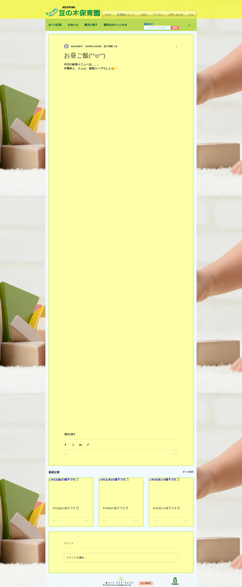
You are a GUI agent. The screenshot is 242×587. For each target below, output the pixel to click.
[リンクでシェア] (88, 444)
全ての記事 (55, 24)
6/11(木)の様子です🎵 (116, 508)
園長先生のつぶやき (115, 24)
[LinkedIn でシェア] (80, 444)
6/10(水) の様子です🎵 (166, 508)
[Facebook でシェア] (65, 444)
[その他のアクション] (176, 46)
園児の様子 (91, 24)
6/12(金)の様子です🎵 (66, 508)
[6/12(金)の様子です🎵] (71, 490)
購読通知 (148, 24)
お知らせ (73, 24)
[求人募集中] (145, 583)
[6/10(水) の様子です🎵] (171, 490)
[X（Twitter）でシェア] (72, 444)
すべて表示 (188, 472)
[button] (125, 15)
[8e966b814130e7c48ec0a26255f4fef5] (175, 581)
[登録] (175, 27)
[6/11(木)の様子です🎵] (121, 490)
